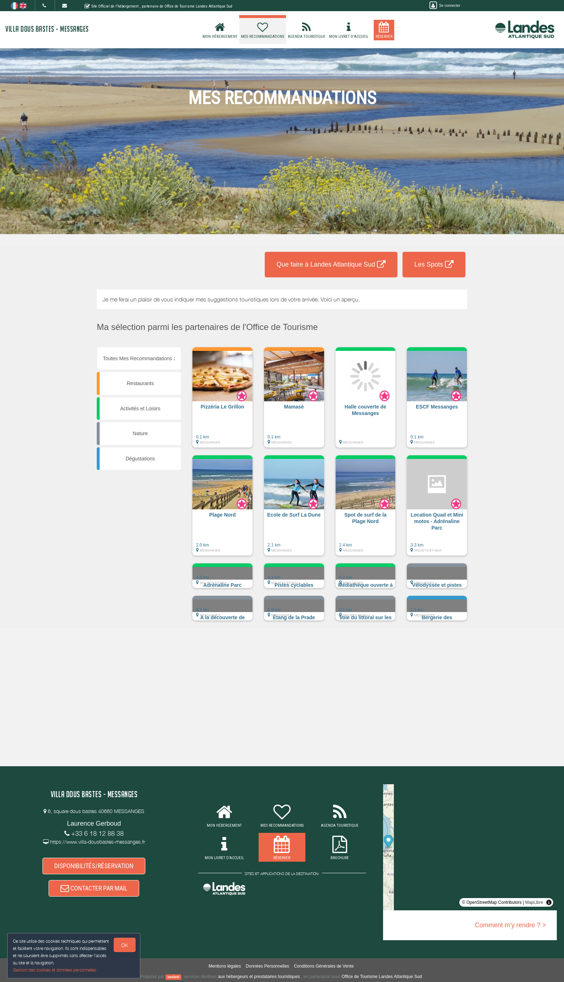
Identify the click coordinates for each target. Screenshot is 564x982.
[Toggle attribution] (549, 902)
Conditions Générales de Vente (324, 966)
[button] (222, 401)
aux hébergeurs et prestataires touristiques (259, 976)
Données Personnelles (267, 966)
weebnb (173, 977)
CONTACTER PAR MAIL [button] (93, 888)
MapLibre (534, 902)
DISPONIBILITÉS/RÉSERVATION (93, 866)
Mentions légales (225, 966)
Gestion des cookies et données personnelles (54, 970)
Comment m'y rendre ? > (510, 925)
